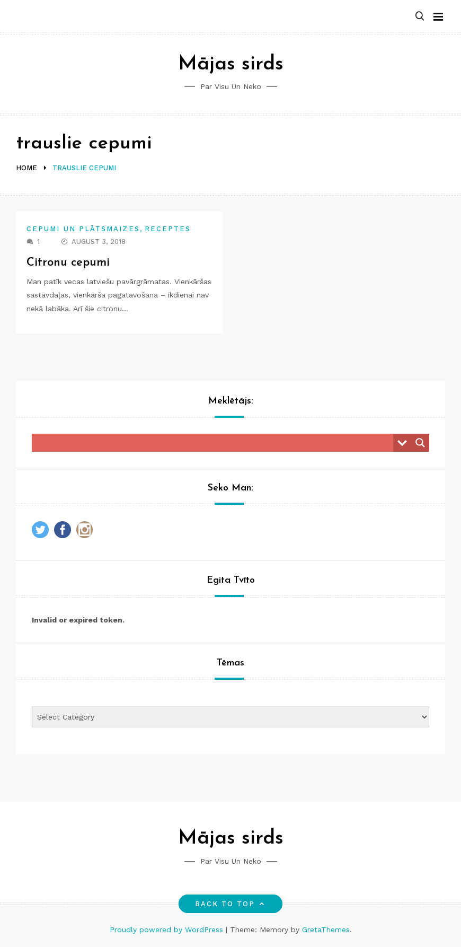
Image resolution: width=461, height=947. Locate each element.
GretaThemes (326, 929)
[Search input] (215, 443)
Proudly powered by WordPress (168, 929)
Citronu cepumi (68, 263)
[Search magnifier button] (420, 443)
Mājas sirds (230, 64)
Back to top (231, 904)
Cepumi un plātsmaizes (83, 229)
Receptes (168, 229)
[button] (419, 16)
